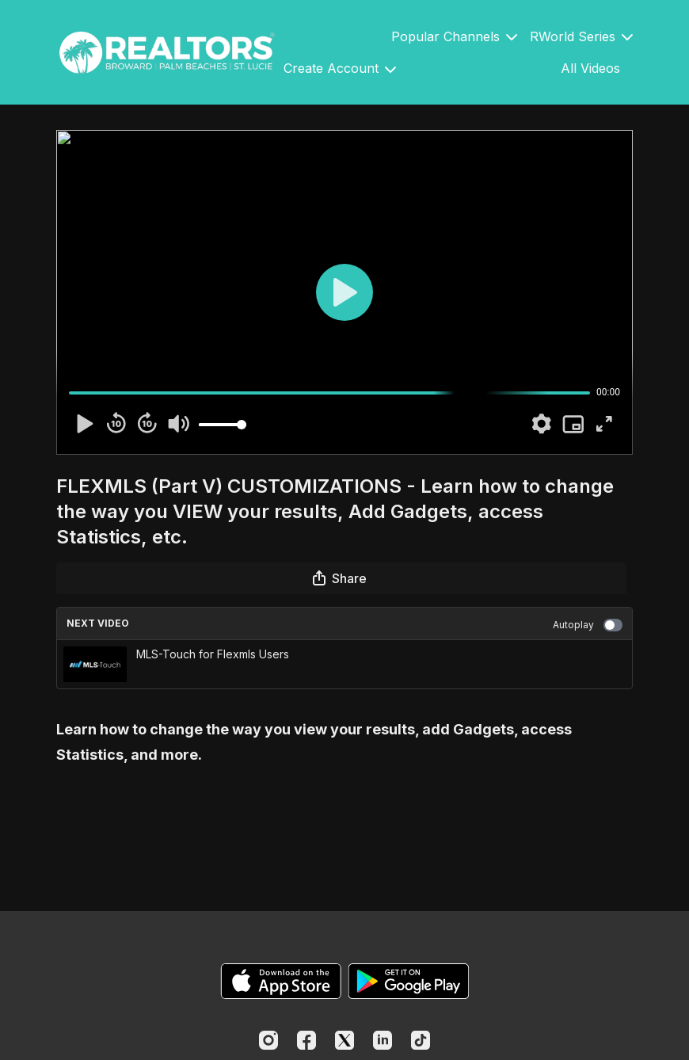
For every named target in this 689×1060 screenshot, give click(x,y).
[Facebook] (306, 1040)
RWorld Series (581, 36)
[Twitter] (344, 1040)
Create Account (340, 68)
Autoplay (587, 625)
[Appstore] (280, 981)
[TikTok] (420, 1040)
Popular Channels (454, 36)
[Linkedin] (382, 1040)
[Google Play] (409, 981)
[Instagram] (268, 1040)
